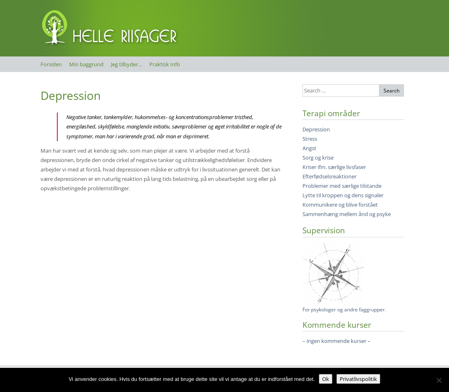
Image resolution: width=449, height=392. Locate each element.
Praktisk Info (164, 64)
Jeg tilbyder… (126, 64)
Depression (71, 95)
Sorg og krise (318, 157)
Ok (325, 379)
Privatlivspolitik (358, 379)
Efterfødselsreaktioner (329, 176)
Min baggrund (86, 64)
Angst (309, 148)
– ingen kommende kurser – (336, 341)
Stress (309, 138)
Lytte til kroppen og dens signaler (343, 195)
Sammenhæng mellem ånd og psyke (346, 214)
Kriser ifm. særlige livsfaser (334, 167)
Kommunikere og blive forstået (340, 204)
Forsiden (51, 64)
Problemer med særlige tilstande (341, 185)
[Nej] (439, 380)
